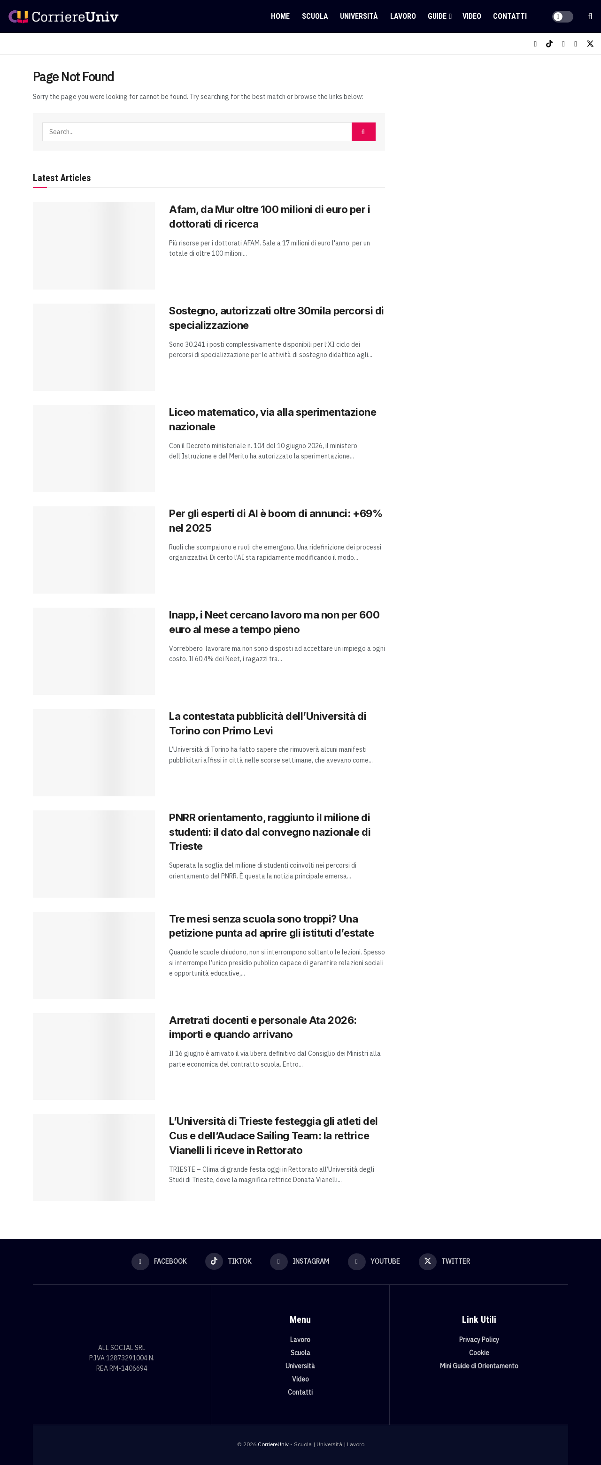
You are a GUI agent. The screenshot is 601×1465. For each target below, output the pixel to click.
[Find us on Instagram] (563, 43)
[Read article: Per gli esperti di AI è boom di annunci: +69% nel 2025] (94, 550)
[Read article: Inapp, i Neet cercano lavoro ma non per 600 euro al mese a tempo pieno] (94, 651)
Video (471, 16)
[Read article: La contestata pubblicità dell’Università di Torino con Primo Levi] (94, 752)
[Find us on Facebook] (535, 43)
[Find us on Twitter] (590, 43)
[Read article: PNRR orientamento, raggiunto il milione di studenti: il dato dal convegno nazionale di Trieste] (94, 854)
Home (280, 16)
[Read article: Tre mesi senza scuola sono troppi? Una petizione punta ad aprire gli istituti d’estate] (94, 955)
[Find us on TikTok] (549, 43)
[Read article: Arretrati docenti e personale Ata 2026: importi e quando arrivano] (94, 1056)
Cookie (479, 1353)
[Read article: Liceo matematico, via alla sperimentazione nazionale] (94, 448)
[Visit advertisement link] (487, 139)
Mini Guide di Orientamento (479, 1366)
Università (359, 16)
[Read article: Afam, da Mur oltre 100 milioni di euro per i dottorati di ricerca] (94, 246)
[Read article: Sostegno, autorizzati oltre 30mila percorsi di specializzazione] (94, 347)
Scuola (315, 16)
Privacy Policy (479, 1339)
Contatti (510, 16)
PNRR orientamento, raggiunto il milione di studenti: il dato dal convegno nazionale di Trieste (269, 832)
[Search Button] (590, 16)
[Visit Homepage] (63, 16)
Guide (437, 16)
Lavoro (403, 16)
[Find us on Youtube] (575, 43)
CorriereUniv (273, 1444)
